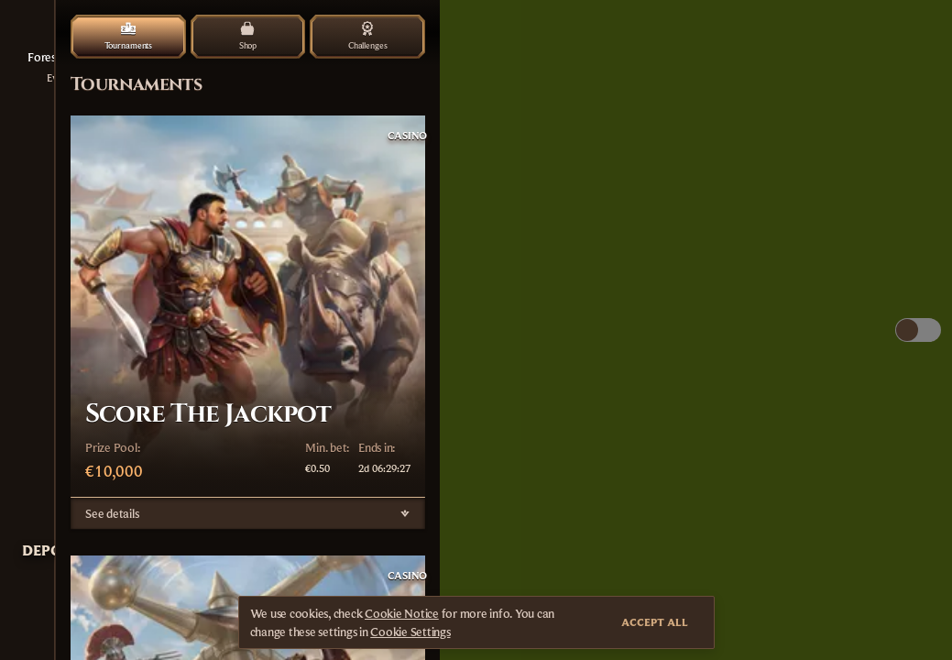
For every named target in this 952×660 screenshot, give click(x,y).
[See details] (404, 513)
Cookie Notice (402, 613)
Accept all (654, 622)
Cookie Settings (410, 631)
